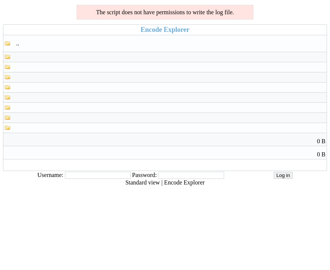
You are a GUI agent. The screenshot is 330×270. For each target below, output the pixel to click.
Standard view (142, 182)
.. (17, 43)
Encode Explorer (184, 182)
